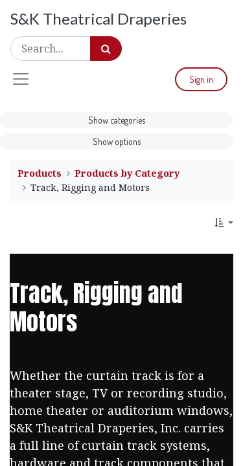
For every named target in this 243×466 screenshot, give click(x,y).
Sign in (201, 79)
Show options (117, 141)
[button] (223, 222)
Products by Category (127, 173)
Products (39, 173)
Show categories (116, 120)
